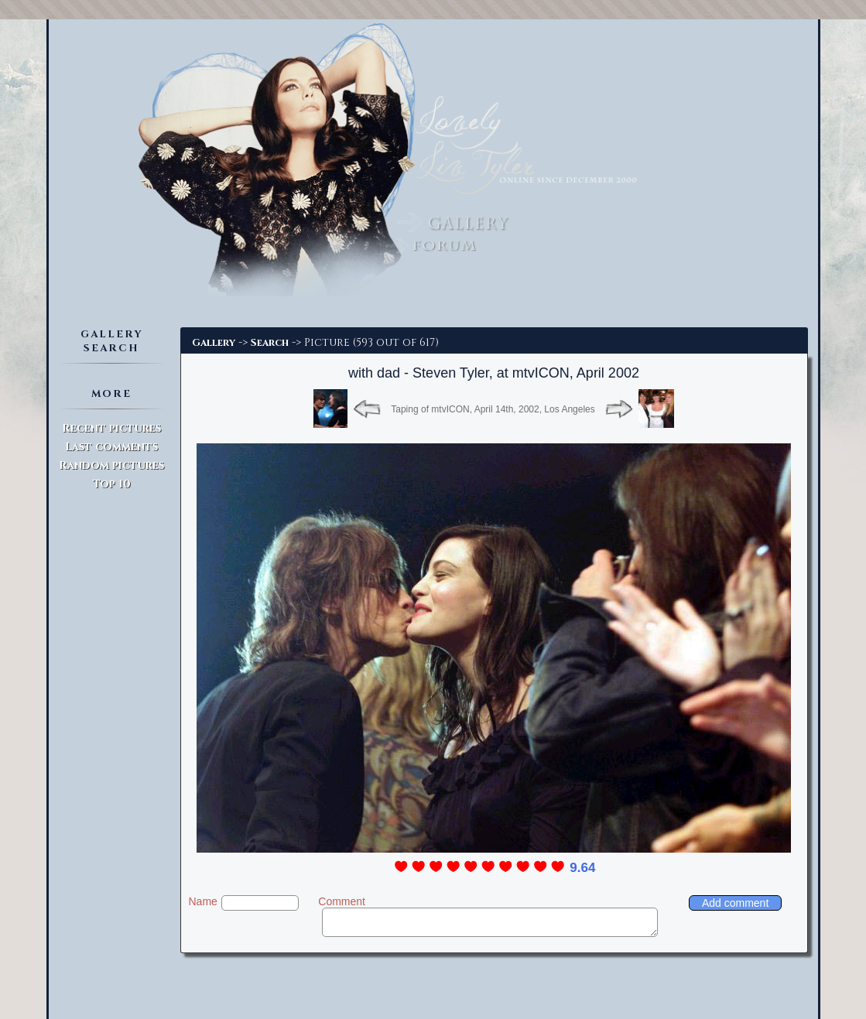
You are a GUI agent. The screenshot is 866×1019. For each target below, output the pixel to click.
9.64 (582, 867)
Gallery (213, 343)
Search (270, 343)
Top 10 (112, 484)
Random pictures (111, 465)
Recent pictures (111, 428)
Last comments (111, 446)
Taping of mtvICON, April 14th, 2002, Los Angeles (492, 409)
